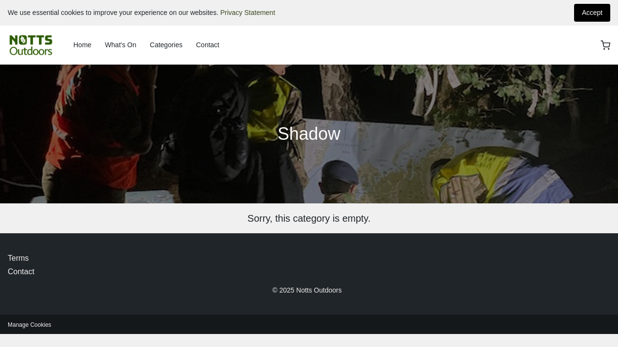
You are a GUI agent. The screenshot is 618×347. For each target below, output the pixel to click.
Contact (207, 45)
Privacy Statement (247, 12)
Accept (592, 12)
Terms (18, 258)
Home (82, 45)
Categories (166, 45)
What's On (120, 45)
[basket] (605, 45)
